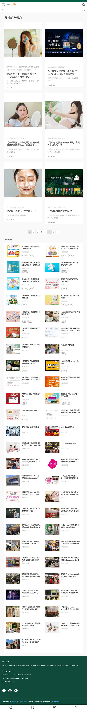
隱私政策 (60, 665)
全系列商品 (13, 665)
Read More (10, 88)
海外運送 (36, 665)
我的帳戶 (5, 665)
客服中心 (68, 665)
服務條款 (53, 665)
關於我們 (21, 665)
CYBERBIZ (56, 701)
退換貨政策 (45, 665)
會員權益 (29, 665)
